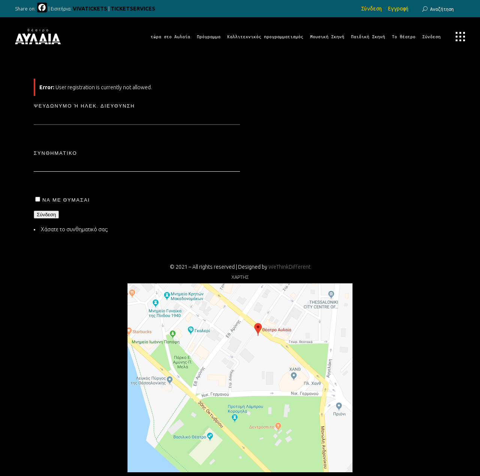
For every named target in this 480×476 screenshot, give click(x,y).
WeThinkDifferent (289, 267)
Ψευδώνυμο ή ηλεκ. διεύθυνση (84, 106)
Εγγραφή (398, 9)
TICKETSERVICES (133, 9)
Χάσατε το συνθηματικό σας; (74, 229)
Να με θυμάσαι (66, 200)
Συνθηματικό (55, 153)
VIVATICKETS (90, 9)
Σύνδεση (371, 9)
